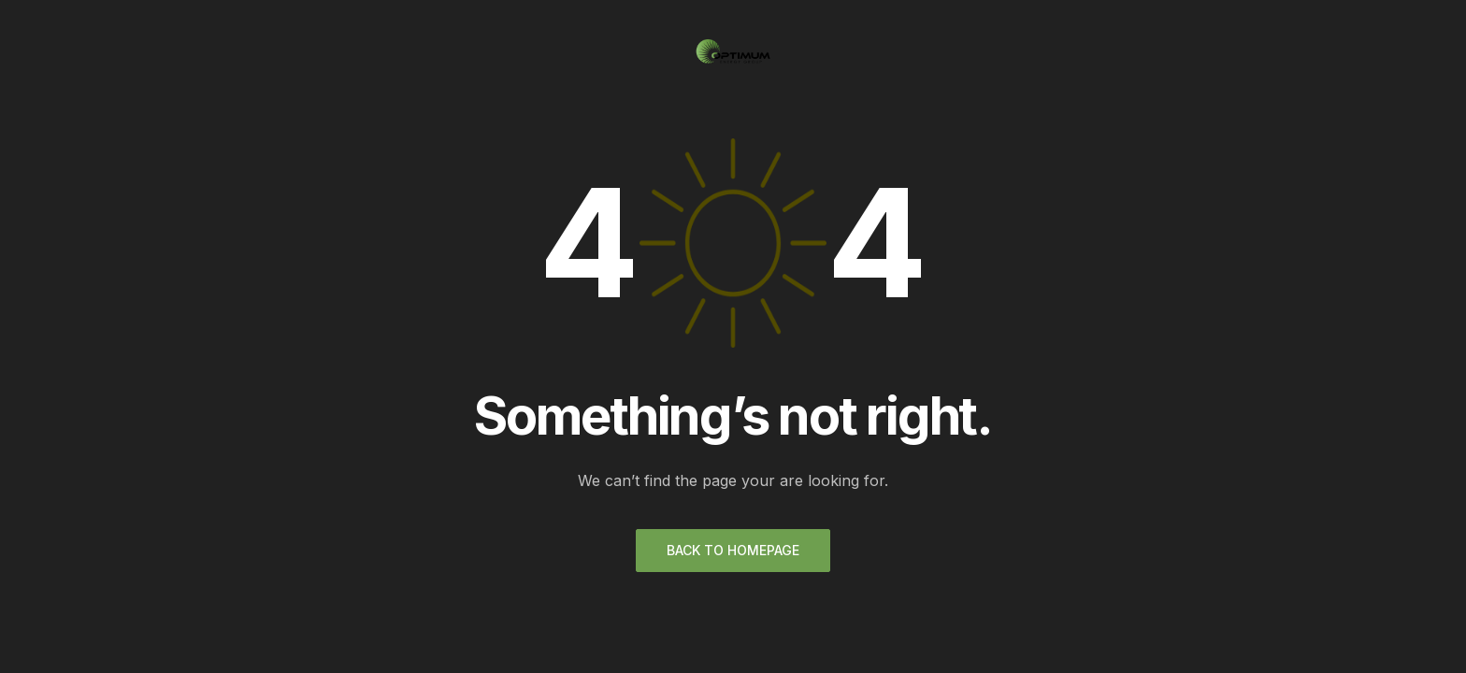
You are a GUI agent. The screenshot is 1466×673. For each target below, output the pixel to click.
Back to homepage (733, 550)
